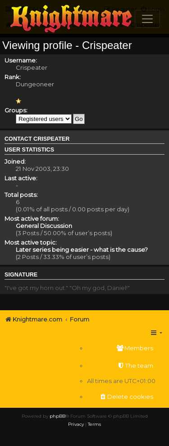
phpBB (57, 416)
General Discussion (44, 225)
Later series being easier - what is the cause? (82, 249)
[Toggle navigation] (147, 19)
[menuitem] (121, 348)
